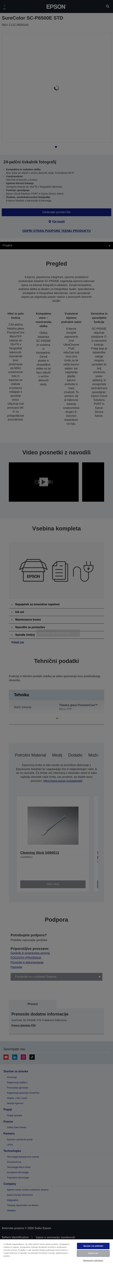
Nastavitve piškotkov (93, 1260)
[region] (56, 1252)
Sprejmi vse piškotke (93, 1246)
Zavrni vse (93, 1253)
